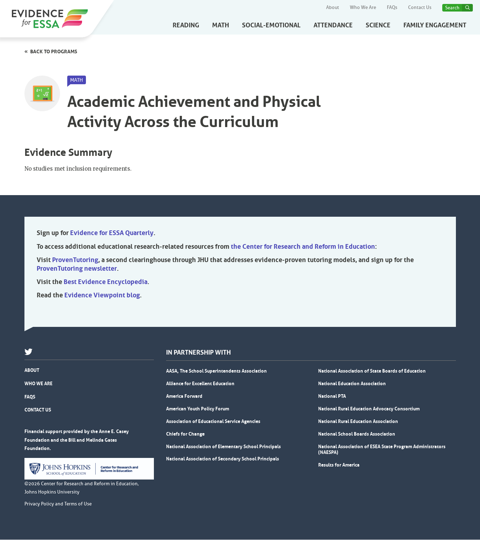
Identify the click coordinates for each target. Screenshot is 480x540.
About (332, 7)
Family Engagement (434, 25)
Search (452, 8)
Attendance (333, 25)
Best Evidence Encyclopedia (105, 282)
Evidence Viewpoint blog (102, 296)
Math (220, 25)
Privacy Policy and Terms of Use (58, 504)
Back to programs (53, 51)
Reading (186, 25)
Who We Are (363, 7)
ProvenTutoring (75, 260)
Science (378, 25)
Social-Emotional (271, 25)
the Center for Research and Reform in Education (303, 247)
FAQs (392, 7)
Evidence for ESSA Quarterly (112, 233)
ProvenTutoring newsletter (77, 269)
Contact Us (419, 7)
